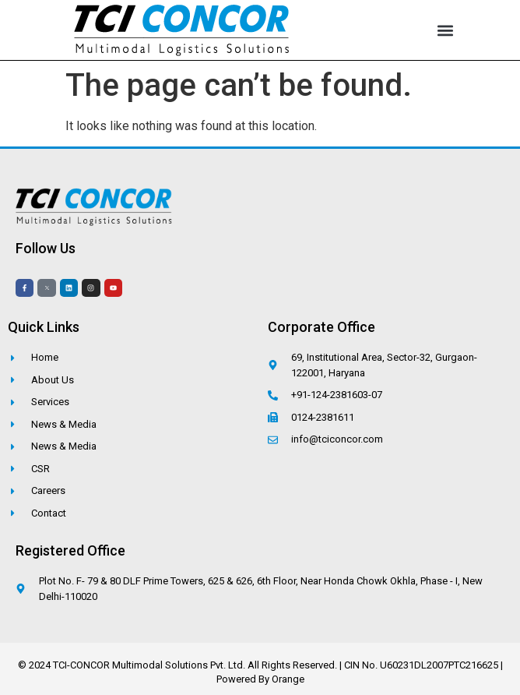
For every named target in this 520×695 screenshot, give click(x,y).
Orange (288, 679)
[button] (446, 30)
